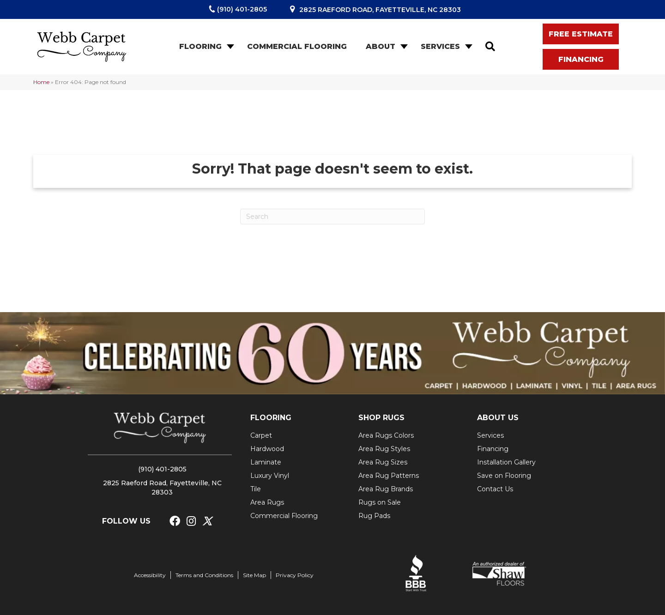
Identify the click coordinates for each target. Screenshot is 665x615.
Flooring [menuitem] (200, 46)
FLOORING (270, 417)
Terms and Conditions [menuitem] (204, 575)
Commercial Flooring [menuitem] (297, 46)
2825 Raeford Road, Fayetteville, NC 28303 (380, 10)
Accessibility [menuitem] (150, 575)
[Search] (332, 216)
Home (41, 81)
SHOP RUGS (381, 417)
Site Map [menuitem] (254, 575)
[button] (229, 46)
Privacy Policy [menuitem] (295, 575)
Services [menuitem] (440, 46)
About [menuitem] (380, 46)
